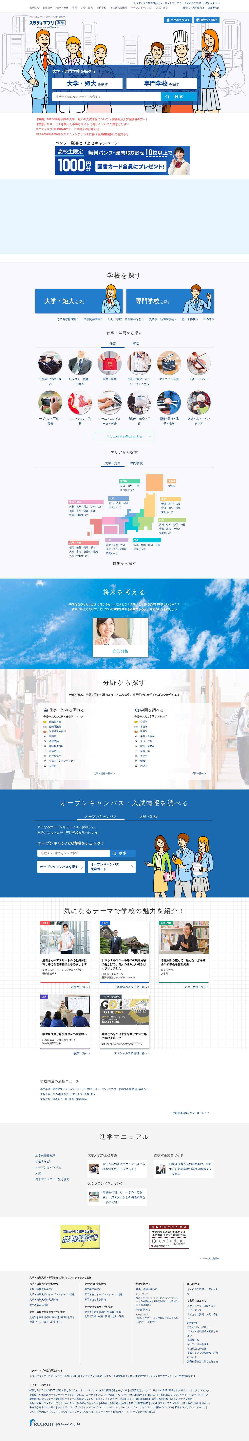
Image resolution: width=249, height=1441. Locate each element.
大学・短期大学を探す (41, 1289)
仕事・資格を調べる (146, 1289)
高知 (93, 510)
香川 (78, 510)
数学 (176, 1318)
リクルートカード (103, 1411)
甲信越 (55, 1317)
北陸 (70, 1317)
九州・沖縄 (56, 1321)
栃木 (168, 524)
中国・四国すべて (78, 515)
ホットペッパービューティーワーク (135, 1407)
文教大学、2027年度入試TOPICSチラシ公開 (67, 1094)
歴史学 (143, 765)
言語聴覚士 (146, 1305)
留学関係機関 (92, 319)
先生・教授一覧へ (195, 987)
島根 (78, 506)
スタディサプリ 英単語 (90, 1376)
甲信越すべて (127, 490)
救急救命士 (55, 751)
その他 (207, 319)
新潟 (122, 486)
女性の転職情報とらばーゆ (113, 1390)
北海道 (171, 486)
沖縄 (95, 551)
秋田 (163, 508)
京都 (115, 545)
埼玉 (183, 524)
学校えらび (42, 1161)
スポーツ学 (146, 741)
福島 (178, 508)
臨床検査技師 (56, 746)
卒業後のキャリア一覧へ (132, 987)
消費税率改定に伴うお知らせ (202, 1361)
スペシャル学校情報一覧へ (130, 1053)
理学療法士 (55, 756)
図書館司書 (55, 721)
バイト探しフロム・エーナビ (80, 1394)
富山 (111, 503)
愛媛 (86, 510)
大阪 (122, 545)
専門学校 (101, 7)
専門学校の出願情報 (95, 1299)
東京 (168, 528)
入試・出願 (162, 7)
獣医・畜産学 (147, 746)
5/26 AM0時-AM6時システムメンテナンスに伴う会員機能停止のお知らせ (82, 134)
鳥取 (71, 506)
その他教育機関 (118, 7)
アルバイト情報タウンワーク (113, 1394)
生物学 (143, 756)
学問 (74, 7)
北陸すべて (115, 507)
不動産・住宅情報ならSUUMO (116, 1403)
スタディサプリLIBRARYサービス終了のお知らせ (67, 129)
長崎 (86, 547)
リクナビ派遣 (160, 1390)
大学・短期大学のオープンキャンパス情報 (52, 1294)
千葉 (161, 528)
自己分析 (47, 7)
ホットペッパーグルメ (69, 1407)
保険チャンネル (164, 1407)
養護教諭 (54, 741)
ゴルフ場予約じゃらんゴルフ (44, 1411)
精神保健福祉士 (161, 1301)
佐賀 (78, 547)
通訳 (138, 1298)
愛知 (150, 545)
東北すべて (167, 512)
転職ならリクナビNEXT (42, 1390)
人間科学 (160, 1318)
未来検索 (34, 7)
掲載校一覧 (193, 1340)
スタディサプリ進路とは (147, 3)
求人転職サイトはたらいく (144, 1394)
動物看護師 (55, 726)
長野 (137, 486)
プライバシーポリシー (199, 1327)
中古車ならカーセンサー (42, 1407)
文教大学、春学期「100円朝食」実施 (63, 1099)
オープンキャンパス (141, 7)
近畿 (31, 1321)
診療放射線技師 (57, 731)
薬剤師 (52, 765)
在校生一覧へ (79, 987)
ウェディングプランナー (62, 760)
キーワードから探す (198, 1344)
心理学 (143, 721)
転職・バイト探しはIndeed (135, 1399)
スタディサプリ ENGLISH (62, 1376)
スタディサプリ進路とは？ (201, 1306)
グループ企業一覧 (137, 1411)
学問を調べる (143, 1309)
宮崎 (78, 551)
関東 (47, 1317)
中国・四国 (42, 1321)
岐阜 (136, 545)
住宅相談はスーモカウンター (165, 1403)
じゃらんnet (68, 1403)
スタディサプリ (37, 1376)
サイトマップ (172, 3)
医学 (169, 1318)
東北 (41, 1317)
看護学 (143, 726)
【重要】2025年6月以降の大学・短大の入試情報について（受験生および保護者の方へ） (91, 119)
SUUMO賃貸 (142, 1403)
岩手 (170, 503)
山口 (100, 506)
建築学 (143, 731)
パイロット (148, 1298)
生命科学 (151, 1322)
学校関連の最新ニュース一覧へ (189, 1113)
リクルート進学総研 (114, 1376)
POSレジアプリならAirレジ (77, 1411)
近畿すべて (112, 553)
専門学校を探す (93, 1289)
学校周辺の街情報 (196, 1348)
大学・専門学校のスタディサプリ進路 (172, 1399)
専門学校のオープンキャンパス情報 (104, 1294)
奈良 (115, 549)
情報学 (143, 760)
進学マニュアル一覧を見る (52, 1179)
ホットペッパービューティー (98, 1407)
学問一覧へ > (199, 773)
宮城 (178, 503)
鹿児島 (87, 551)
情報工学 (145, 751)
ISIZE (152, 1411)
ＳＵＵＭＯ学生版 (136, 1376)
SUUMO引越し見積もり (196, 1403)
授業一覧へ (81, 1053)
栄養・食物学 (147, 736)
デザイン (149, 1318)
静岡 (143, 545)
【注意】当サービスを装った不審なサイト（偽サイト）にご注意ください (82, 124)
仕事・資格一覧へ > (104, 773)
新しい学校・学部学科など (124, 319)
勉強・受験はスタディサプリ (44, 1403)
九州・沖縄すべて (78, 556)
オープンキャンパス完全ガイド (105, 867)
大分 (71, 551)
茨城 (161, 524)
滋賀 (108, 545)
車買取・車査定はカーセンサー (46, 1394)
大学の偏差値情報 (38, 1305)
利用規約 (192, 1323)
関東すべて (165, 533)
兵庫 (108, 549)
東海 (63, 1317)
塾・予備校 (189, 319)
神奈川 (177, 528)
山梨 (129, 486)
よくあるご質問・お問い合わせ (201, 3)
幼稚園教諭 (146, 1301)
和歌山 (123, 549)
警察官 (52, 736)
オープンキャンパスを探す (59, 867)
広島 (93, 506)
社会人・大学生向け (193, 7)
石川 (118, 503)
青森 (163, 503)
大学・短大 (87, 7)
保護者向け (214, 7)
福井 (126, 503)
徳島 (71, 510)
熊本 (93, 547)
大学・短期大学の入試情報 (43, 1299)
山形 (170, 508)
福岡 (71, 547)
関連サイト (120, 1411)
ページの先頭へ (211, 1258)
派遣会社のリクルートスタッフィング (189, 1390)
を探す (87, 83)
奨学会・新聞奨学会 (161, 319)
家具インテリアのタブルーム (190, 1407)
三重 (157, 545)
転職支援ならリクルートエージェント (77, 1390)
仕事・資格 (62, 7)
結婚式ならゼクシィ (87, 1403)
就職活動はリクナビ (140, 1390)
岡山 (86, 506)
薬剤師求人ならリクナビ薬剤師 (46, 1399)
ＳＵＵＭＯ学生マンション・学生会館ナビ (170, 1376)
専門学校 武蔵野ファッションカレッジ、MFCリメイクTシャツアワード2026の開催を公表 (93, 1089)
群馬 (175, 524)
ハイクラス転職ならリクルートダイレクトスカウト (92, 1399)
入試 (38, 1173)
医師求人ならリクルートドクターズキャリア (184, 1394)
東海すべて (140, 549)
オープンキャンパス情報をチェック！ (71, 843)
